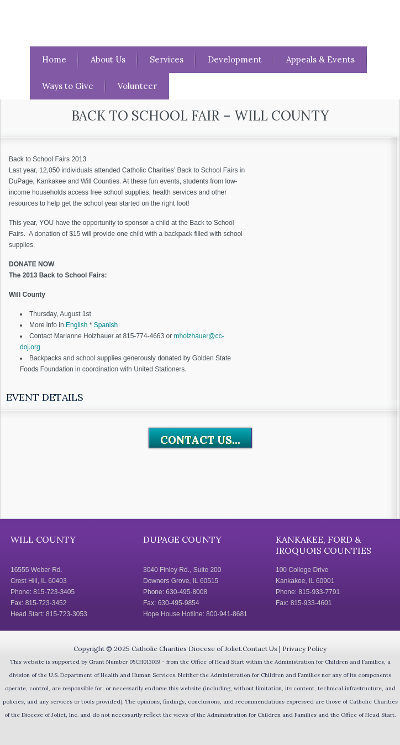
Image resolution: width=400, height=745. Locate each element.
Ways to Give (67, 86)
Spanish (106, 325)
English (76, 325)
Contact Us (260, 648)
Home (54, 59)
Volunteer (137, 86)
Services (166, 59)
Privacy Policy (304, 648)
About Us (108, 59)
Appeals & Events (320, 59)
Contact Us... (200, 440)
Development (235, 59)
